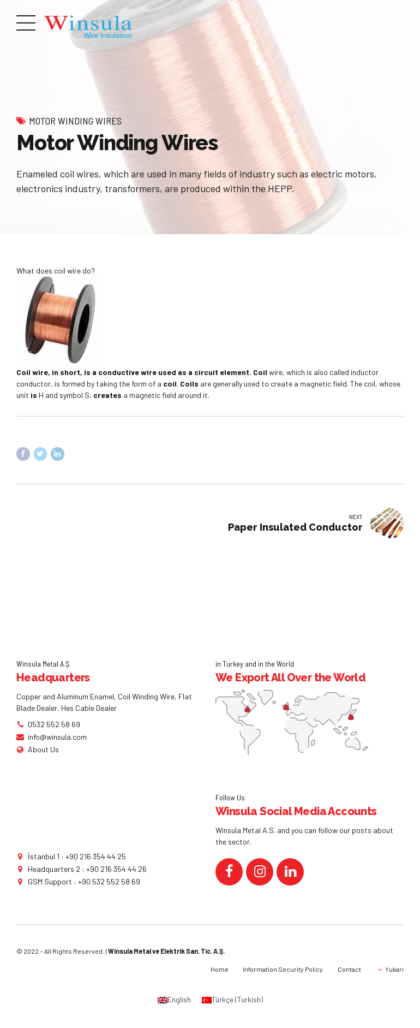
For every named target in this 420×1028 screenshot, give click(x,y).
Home (220, 969)
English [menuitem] (179, 1000)
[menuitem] (174, 1000)
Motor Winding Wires (75, 121)
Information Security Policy (283, 969)
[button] (210, 270)
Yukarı (394, 969)
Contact (349, 969)
